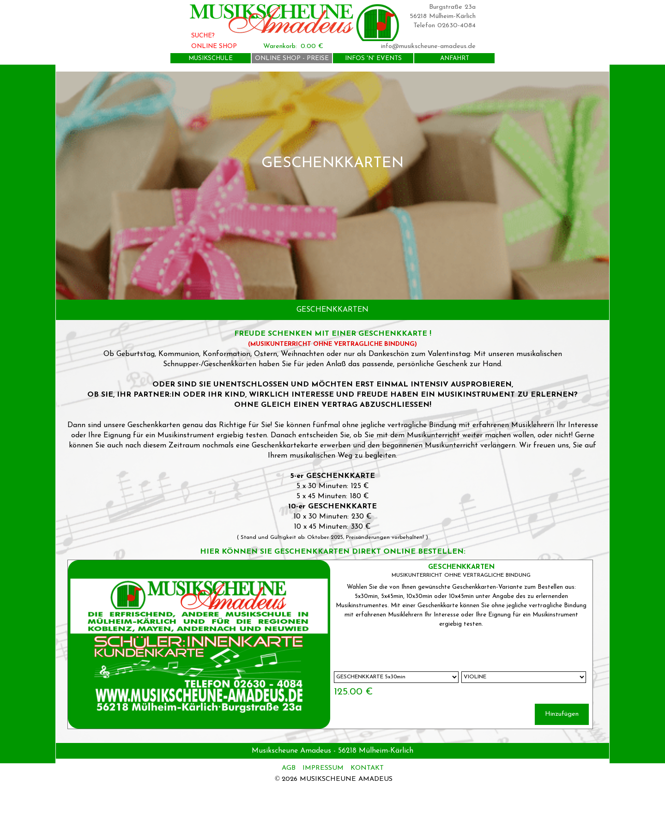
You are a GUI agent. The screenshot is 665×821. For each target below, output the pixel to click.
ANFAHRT (454, 58)
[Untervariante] (523, 677)
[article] (330, 644)
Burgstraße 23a (452, 7)
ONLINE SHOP (214, 46)
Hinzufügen (562, 714)
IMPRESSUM (323, 768)
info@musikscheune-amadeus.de (428, 46)
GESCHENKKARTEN (461, 567)
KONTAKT (367, 768)
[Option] (396, 677)
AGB (290, 768)
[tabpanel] (332, 185)
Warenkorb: (280, 46)
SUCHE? (203, 36)
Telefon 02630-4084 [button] (444, 25)
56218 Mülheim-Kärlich (443, 16)
